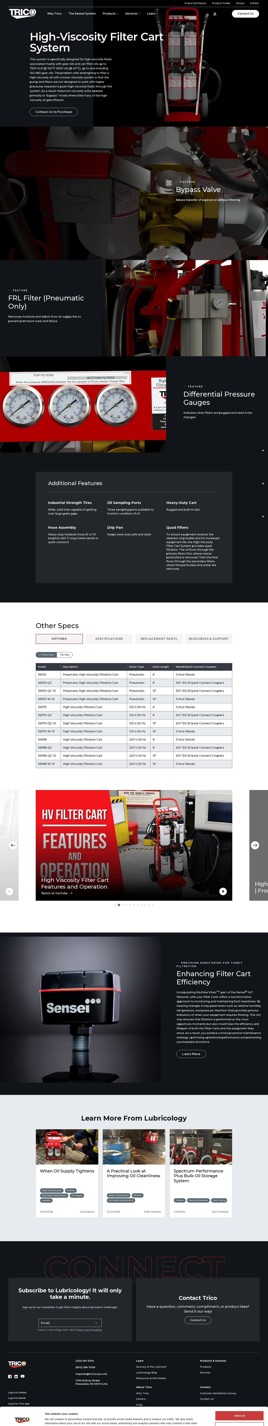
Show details (53, 1419)
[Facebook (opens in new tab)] (10, 1376)
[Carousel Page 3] (123, 905)
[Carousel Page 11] (153, 905)
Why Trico (54, 13)
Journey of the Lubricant (151, 1366)
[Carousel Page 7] (138, 905)
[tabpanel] (134, 706)
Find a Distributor (195, 3)
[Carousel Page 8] (141, 905)
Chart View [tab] (48, 654)
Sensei (240, 3)
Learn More (191, 1054)
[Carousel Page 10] (149, 905)
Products (109, 13)
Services (131, 13)
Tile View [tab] (65, 654)
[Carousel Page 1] (115, 905)
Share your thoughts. (89, 1329)
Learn (151, 13)
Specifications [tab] (109, 638)
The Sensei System (82, 13)
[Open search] (225, 13)
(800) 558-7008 (83, 1367)
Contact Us (245, 13)
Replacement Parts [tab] (159, 638)
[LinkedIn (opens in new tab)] (16, 1376)
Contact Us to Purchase (53, 112)
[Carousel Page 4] (126, 905)
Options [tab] (59, 638)
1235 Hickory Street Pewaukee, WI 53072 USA (90, 1382)
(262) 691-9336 (83, 1360)
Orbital (254, 3)
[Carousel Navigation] (134, 845)
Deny (239, 1409)
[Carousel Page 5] (130, 905)
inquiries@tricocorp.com (89, 1374)
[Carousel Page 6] (134, 905)
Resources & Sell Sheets (151, 1378)
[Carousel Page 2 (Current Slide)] (119, 905)
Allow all (239, 1398)
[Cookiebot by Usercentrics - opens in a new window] (22, 1419)
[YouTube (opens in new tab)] (23, 1376)
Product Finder (221, 3)
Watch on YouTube (54, 893)
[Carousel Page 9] (145, 905)
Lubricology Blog (146, 1372)
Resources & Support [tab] (209, 638)
